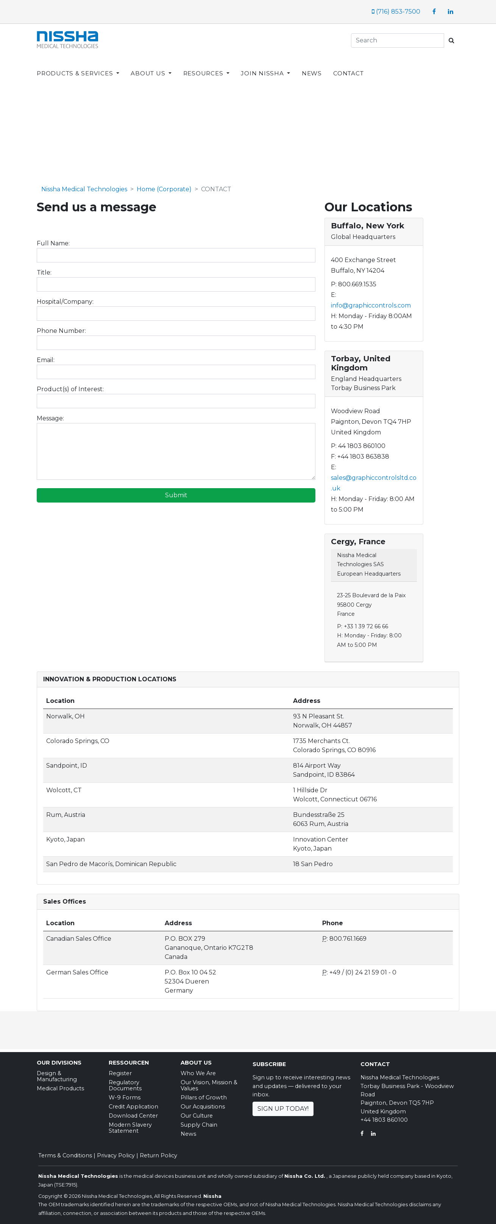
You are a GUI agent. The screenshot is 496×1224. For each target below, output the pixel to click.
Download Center (133, 1113)
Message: (50, 415)
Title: (44, 269)
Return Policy (158, 1152)
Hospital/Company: (65, 299)
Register (120, 1070)
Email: (46, 357)
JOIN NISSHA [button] (263, 67)
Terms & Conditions (65, 1152)
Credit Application (133, 1104)
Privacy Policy (116, 1152)
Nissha (212, 1193)
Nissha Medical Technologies (84, 186)
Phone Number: (61, 328)
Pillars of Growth (204, 1094)
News (188, 1131)
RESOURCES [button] (204, 67)
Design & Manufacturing (57, 1073)
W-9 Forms (124, 1094)
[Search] (397, 40)
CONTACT (348, 67)
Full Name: (53, 240)
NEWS (312, 67)
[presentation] (94, 514)
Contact (375, 1061)
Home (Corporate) (164, 186)
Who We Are (198, 1070)
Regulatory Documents (125, 1082)
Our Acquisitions (203, 1104)
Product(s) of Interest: (70, 386)
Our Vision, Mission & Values (209, 1082)
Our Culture (197, 1113)
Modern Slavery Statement (130, 1125)
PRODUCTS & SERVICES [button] (76, 67)
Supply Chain (199, 1122)
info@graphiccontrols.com (371, 302)
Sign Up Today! (283, 1106)
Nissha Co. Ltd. (304, 1173)
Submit (176, 492)
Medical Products (60, 1085)
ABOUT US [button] (149, 67)
